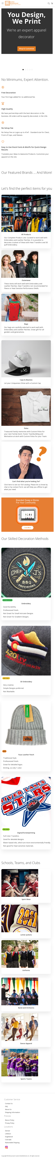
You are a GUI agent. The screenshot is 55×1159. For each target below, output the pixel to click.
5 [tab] (32, 69)
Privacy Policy (9, 1123)
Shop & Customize (27, 49)
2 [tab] (25, 69)
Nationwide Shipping (12, 1143)
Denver (7, 1131)
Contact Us (9, 1103)
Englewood (9, 1137)
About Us (8, 1109)
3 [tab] (27, 69)
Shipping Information (12, 1112)
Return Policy (9, 1120)
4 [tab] (29, 69)
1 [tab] (23, 69)
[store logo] (13, 3)
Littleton (8, 1134)
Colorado (8, 1140)
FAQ (6, 1106)
